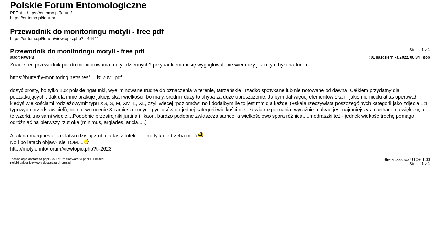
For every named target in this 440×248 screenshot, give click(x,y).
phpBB (48, 159)
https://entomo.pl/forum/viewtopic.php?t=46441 (54, 38)
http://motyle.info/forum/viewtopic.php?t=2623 (60, 149)
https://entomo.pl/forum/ (32, 18)
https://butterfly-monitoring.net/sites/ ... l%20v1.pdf (66, 77)
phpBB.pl (64, 162)
